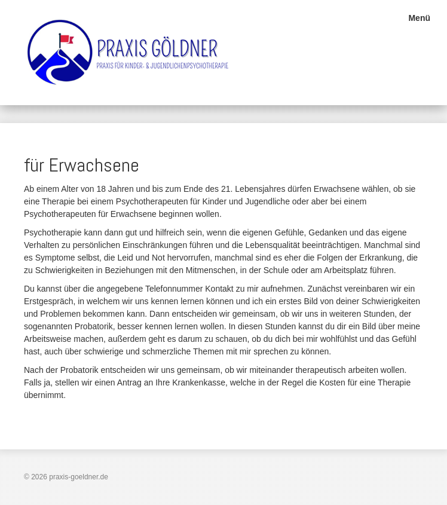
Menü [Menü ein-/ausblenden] (419, 18)
